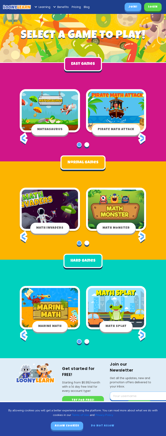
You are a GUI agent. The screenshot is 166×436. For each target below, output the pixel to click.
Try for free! (83, 397)
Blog (87, 7)
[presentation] (24, 140)
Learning (42, 7)
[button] (79, 143)
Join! (133, 7)
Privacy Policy (104, 415)
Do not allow (102, 425)
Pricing (76, 7)
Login (153, 7)
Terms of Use (80, 415)
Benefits (61, 7)
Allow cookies (67, 425)
